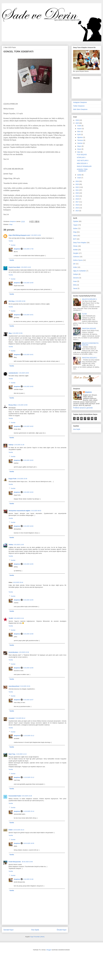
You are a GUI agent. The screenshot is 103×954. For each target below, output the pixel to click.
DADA (11, 830)
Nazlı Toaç (12, 754)
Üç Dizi (84, 314)
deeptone (17, 249)
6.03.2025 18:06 (28, 634)
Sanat (75, 288)
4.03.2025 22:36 (24, 652)
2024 (77, 181)
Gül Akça (12, 301)
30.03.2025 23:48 (27, 861)
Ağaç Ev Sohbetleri (79, 271)
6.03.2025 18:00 (28, 282)
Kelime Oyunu (78, 260)
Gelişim (75, 274)
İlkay (10, 333)
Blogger (48, 950)
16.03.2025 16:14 (18, 830)
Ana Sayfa (35, 930)
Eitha (75, 285)
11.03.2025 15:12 (28, 735)
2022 (77, 187)
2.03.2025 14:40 (26, 267)
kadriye (11, 444)
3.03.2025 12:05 (19, 544)
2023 (77, 184)
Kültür (75, 267)
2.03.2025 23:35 (22, 478)
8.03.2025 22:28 (27, 796)
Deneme (76, 278)
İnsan (75, 281)
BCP (74, 239)
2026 (77, 120)
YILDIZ (11, 618)
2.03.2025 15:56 (17, 333)
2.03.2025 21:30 (19, 444)
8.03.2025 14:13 (21, 754)
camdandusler (13, 373)
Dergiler (75, 253)
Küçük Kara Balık (14, 267)
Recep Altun (13, 405)
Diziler (75, 228)
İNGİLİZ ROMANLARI (84, 166)
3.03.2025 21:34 (19, 618)
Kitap (10, 224)
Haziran (80, 143)
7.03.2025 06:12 (20, 718)
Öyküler (75, 221)
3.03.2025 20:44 (18, 582)
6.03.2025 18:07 (28, 699)
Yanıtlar (13, 245)
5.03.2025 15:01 (25, 686)
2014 (77, 211)
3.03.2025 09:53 (36, 510)
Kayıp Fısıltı (12, 478)
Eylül (79, 134)
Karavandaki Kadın (15, 796)
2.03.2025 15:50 (20, 301)
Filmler (75, 246)
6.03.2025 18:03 (28, 460)
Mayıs (79, 146)
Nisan (79, 149)
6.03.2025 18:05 (28, 564)
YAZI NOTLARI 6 (82, 160)
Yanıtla (11, 241)
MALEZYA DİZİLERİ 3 (89, 299)
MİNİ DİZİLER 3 (82, 163)
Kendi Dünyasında (15, 861)
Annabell (11, 718)
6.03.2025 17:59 (28, 249)
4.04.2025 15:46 (28, 879)
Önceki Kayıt (61, 930)
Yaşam (75, 225)
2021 (77, 190)
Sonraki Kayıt (8, 930)
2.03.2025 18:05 (24, 373)
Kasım (79, 128)
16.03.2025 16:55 (28, 843)
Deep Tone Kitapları (79, 242)
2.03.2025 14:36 (36, 235)
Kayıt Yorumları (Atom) (37, 936)
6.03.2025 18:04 (28, 492)
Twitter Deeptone (79, 106)
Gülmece (76, 256)
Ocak (79, 178)
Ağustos (80, 137)
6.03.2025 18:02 (28, 386)
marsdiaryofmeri (14, 686)
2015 (77, 208)
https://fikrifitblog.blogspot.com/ (19, 235)
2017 (77, 202)
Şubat (79, 175)
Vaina (75, 235)
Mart (79, 152)
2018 (77, 199)
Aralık (79, 126)
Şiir (74, 264)
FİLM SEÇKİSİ (82, 154)
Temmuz (80, 140)
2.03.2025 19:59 (22, 405)
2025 (77, 123)
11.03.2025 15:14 (28, 811)
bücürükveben (13, 652)
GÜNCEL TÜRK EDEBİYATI (82, 170)
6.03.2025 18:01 (28, 314)
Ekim (79, 131)
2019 (77, 196)
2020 (77, 193)
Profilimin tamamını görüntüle (83, 408)
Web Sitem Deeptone (80, 109)
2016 (77, 205)
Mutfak (75, 250)
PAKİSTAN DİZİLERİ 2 (89, 358)
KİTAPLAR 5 (81, 157)
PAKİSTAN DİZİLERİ (89, 328)
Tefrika (11, 544)
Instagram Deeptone (80, 102)
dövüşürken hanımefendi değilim (19, 510)
